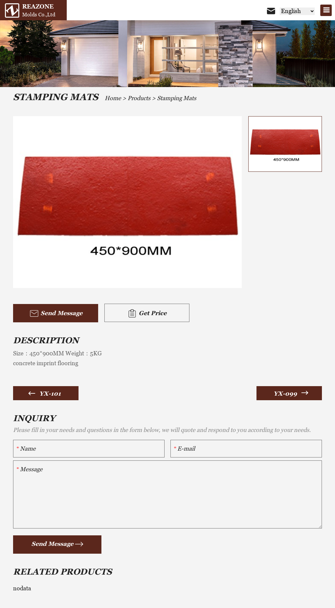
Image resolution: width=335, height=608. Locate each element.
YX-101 (50, 393)
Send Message (55, 313)
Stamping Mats (176, 98)
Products (139, 98)
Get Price (147, 313)
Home (113, 98)
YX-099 (285, 393)
